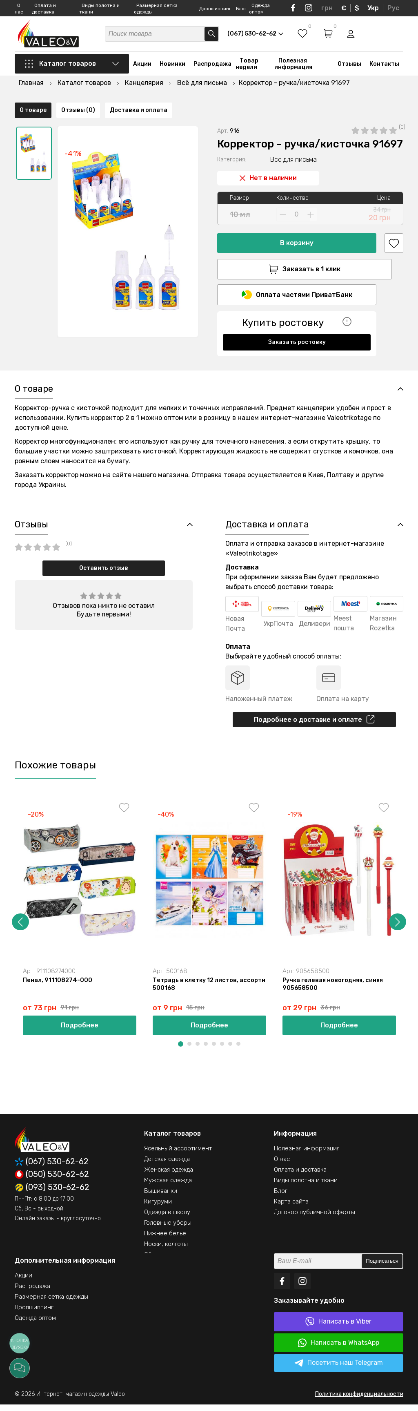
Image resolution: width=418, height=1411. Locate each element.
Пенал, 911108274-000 (58, 986)
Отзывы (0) (78, 352)
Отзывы (349, 66)
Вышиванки (160, 1197)
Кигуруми (158, 1208)
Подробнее (79, 1032)
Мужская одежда (168, 1186)
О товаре (33, 352)
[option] (34, 132)
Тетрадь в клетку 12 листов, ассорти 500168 (197, 990)
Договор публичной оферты (314, 1218)
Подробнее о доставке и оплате (314, 724)
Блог (241, 8)
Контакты (384, 66)
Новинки (172, 66)
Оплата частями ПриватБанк (297, 275)
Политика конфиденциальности (359, 1400)
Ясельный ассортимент (178, 1155)
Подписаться (382, 1268)
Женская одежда (168, 1176)
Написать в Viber (338, 1328)
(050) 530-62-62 (52, 1181)
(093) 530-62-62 (52, 1194)
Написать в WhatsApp (338, 1349)
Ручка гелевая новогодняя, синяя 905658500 (334, 990)
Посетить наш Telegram (338, 1370)
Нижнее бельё (165, 1240)
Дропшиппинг (215, 8)
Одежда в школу (167, 1218)
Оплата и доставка (300, 1176)
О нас (282, 1165)
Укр (373, 8)
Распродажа (212, 66)
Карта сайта (291, 1208)
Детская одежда (167, 1165)
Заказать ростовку (297, 322)
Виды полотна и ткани (306, 1186)
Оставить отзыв (103, 572)
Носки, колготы (166, 1250)
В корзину (297, 221)
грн (327, 8)
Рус (393, 8)
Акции (142, 66)
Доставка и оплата (138, 352)
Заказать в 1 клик (297, 248)
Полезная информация (293, 66)
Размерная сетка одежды (51, 1303)
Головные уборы (167, 1229)
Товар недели (247, 66)
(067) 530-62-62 (52, 1168)
